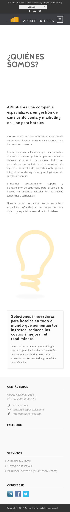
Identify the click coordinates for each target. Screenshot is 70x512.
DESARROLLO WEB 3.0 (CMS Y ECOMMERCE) (32, 471)
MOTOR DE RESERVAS (19, 466)
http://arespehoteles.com (27, 413)
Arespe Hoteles (32, 508)
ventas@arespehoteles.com (28, 409)
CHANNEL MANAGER (19, 461)
